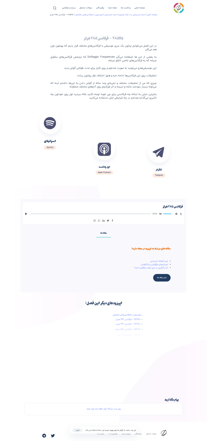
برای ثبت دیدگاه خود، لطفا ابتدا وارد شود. (103, 409)
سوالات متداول (85, 7)
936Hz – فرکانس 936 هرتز (128, 326)
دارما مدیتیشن (110, 14)
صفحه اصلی (140, 7)
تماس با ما (100, 434)
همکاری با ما (113, 434)
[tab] (103, 233)
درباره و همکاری (69, 7)
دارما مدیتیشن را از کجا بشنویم (132, 14)
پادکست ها (126, 7)
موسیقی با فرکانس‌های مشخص (89, 14)
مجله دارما (112, 7)
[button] (54, 8)
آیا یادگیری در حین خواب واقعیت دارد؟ (151, 267)
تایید (78, 430)
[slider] (90, 213)
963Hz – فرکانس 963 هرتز (128, 320)
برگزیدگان (100, 7)
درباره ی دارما (126, 434)
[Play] (26, 214)
